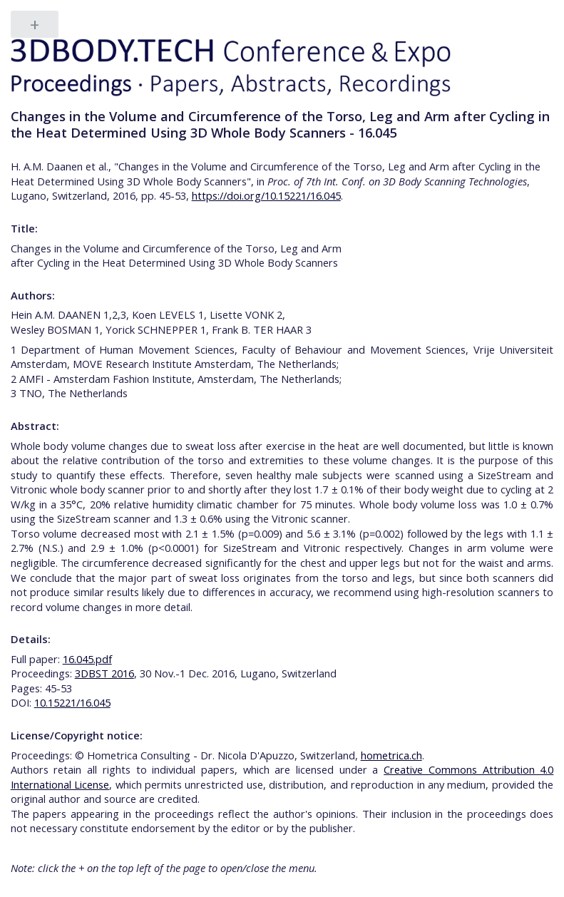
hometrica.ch (391, 755)
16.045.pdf (87, 659)
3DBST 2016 (104, 673)
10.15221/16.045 (72, 702)
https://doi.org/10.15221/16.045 (266, 195)
